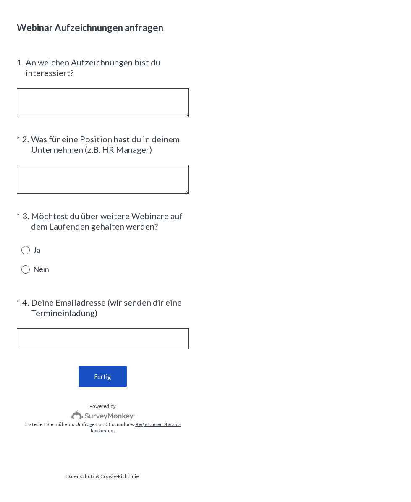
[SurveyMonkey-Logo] (102, 415)
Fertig (102, 376)
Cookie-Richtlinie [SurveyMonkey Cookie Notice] (119, 476)
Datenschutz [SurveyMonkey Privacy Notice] (80, 476)
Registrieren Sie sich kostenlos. (136, 427)
